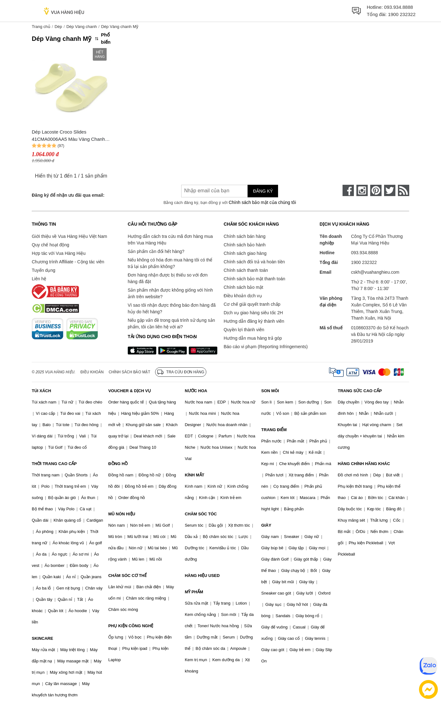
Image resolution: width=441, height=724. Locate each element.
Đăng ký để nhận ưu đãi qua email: (68, 195)
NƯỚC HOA (196, 390)
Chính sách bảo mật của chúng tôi (262, 202)
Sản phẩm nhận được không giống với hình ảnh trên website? (170, 293)
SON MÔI (270, 390)
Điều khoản (92, 372)
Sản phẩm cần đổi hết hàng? (156, 251)
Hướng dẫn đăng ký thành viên (254, 321)
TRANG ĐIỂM (274, 429)
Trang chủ (41, 26)
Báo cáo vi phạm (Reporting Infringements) (266, 346)
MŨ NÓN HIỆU (121, 514)
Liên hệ (39, 278)
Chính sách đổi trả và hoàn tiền (254, 261)
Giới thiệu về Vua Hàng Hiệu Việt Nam (69, 236)
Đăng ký (263, 191)
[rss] (403, 190)
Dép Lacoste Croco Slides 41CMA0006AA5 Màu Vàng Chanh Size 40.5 (68, 136)
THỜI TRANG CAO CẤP (54, 463)
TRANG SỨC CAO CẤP (360, 390)
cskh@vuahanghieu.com (375, 272)
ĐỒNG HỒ (118, 463)
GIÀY (266, 525)
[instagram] (362, 190)
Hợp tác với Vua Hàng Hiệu (59, 253)
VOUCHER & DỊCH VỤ (129, 390)
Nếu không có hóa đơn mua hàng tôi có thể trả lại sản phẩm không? (170, 263)
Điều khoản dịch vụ (243, 295)
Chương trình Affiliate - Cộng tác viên (68, 261)
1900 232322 (402, 14)
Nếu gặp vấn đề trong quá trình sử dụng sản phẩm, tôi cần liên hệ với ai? (171, 323)
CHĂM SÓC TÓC (201, 514)
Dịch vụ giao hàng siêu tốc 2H (253, 312)
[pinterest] (376, 190)
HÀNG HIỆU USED (202, 575)
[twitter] (389, 190)
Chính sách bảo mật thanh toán (254, 278)
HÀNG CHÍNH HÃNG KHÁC (364, 463)
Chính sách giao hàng (245, 253)
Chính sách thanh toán (246, 270)
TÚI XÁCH (41, 390)
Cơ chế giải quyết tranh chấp (252, 304)
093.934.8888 (398, 7)
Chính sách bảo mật (243, 287)
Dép (58, 26)
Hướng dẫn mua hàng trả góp (253, 338)
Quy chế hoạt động (50, 244)
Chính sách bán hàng (244, 236)
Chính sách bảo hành (244, 244)
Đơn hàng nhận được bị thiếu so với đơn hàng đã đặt (168, 278)
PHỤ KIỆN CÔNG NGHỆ (130, 625)
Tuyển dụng (43, 270)
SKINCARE (42, 638)
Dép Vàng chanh (81, 26)
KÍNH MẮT (194, 475)
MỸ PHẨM (194, 592)
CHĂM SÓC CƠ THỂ (127, 575)
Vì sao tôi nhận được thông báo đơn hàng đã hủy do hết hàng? (171, 308)
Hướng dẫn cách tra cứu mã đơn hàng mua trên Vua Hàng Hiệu (170, 239)
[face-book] (348, 190)
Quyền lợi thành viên (244, 329)
